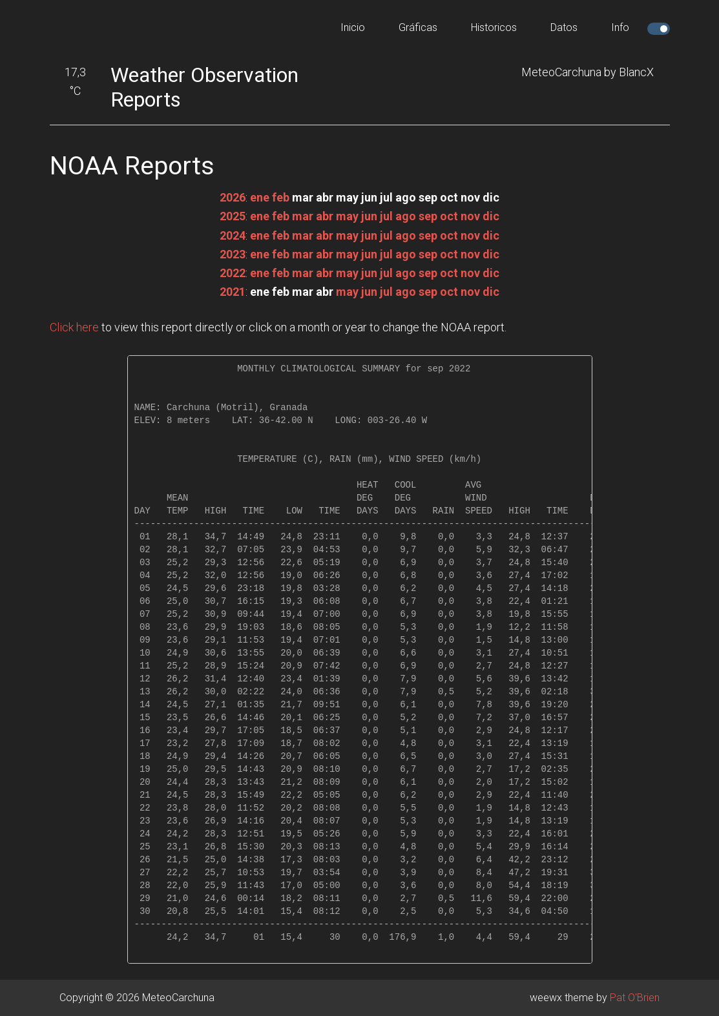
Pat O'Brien (635, 997)
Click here (74, 327)
